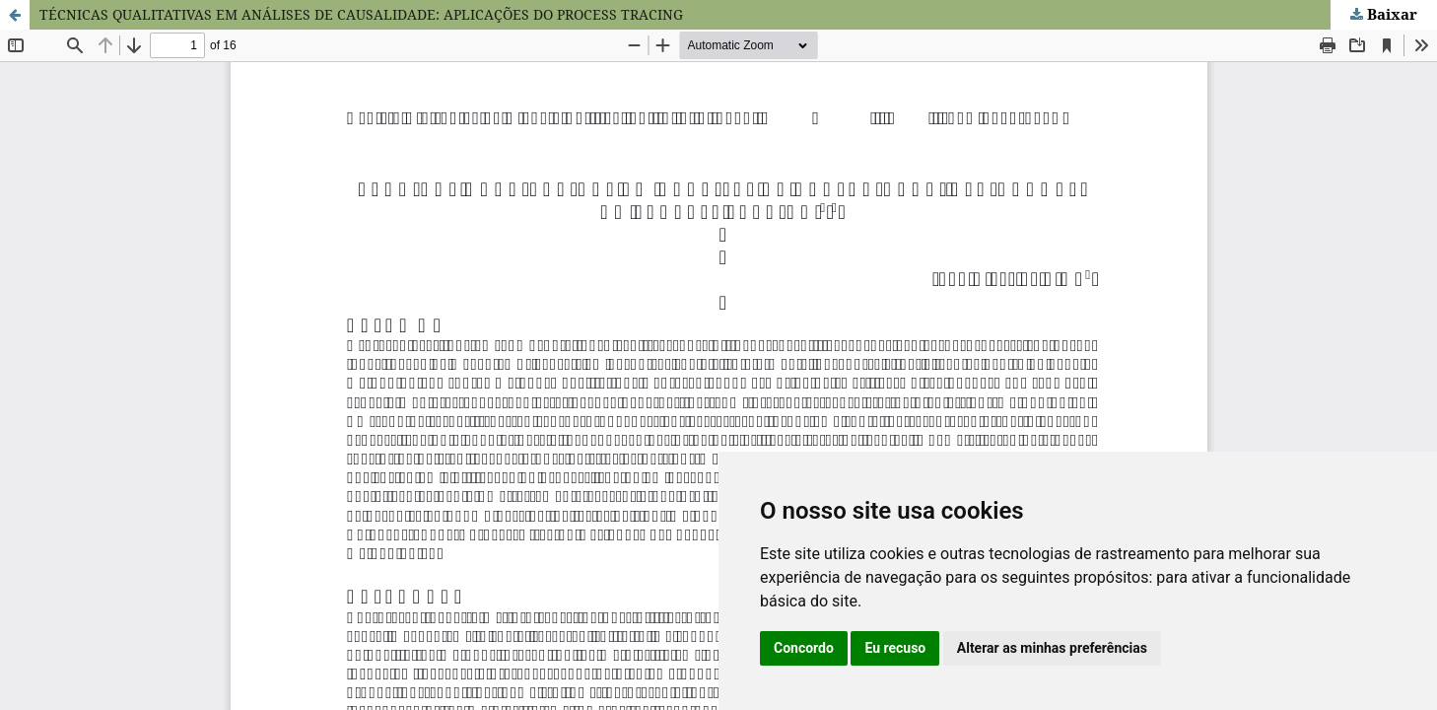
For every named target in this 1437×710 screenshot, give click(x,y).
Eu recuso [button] (894, 648)
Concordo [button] (804, 648)
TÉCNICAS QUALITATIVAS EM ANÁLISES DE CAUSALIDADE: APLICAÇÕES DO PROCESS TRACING (361, 14)
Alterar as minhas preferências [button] (1052, 648)
